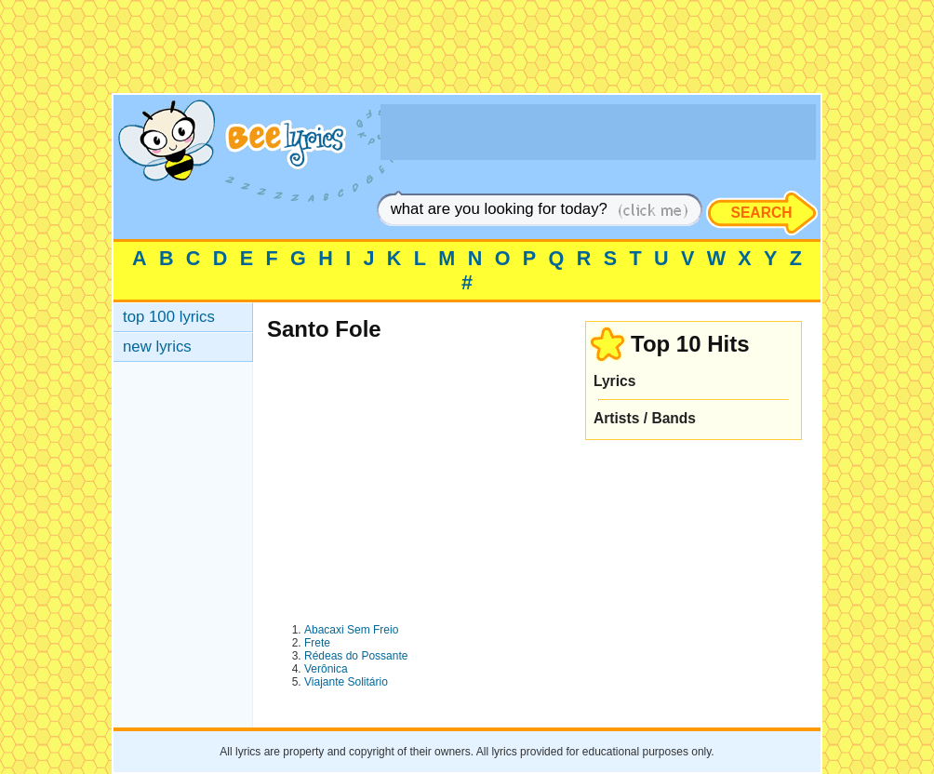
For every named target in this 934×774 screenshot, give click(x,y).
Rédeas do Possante (355, 655)
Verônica (326, 668)
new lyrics (157, 346)
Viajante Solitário (346, 681)
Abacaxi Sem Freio (351, 629)
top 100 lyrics (169, 317)
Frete (317, 642)
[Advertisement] (467, 51)
